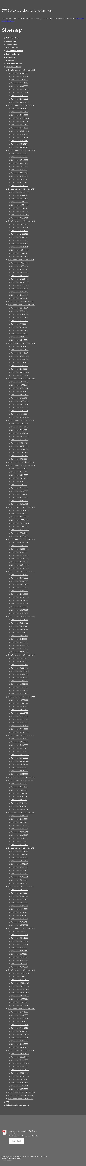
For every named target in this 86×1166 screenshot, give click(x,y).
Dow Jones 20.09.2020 (20, 973)
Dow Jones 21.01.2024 (19, 453)
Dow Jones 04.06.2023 (19, 549)
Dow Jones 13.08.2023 (19, 526)
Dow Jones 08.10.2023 (19, 501)
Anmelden (10, 57)
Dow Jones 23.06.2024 (19, 385)
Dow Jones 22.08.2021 (19, 825)
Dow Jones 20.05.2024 (19, 401)
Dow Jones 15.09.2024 (19, 353)
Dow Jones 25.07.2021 (19, 838)
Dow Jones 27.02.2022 (19, 752)
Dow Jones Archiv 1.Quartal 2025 (21, 260)
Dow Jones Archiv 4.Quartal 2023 (21, 465)
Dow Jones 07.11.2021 (19, 800)
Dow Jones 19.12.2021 (19, 784)
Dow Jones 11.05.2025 (19, 240)
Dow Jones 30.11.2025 (19, 163)
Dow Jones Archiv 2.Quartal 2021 (21, 848)
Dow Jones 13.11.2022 (19, 639)
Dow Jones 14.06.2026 (19, 73)
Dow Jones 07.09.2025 (19, 199)
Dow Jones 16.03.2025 (19, 269)
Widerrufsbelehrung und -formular (20, 1156)
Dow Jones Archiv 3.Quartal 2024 (21, 343)
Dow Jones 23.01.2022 (19, 764)
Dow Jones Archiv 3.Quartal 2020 (21, 970)
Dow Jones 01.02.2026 (19, 134)
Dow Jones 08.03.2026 (20, 118)
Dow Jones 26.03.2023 (19, 575)
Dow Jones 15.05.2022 (19, 716)
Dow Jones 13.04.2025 (19, 253)
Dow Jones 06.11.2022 (19, 642)
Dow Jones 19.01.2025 (19, 292)
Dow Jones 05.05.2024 (19, 404)
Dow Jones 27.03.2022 (19, 739)
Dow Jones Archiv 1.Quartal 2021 (21, 887)
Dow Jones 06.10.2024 (19, 340)
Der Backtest (13, 48)
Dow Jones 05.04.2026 (19, 102)
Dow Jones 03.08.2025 (20, 215)
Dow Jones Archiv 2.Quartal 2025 (21, 221)
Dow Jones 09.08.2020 (20, 989)
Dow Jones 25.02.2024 (19, 440)
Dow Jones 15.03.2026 (19, 115)
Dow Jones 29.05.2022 (19, 710)
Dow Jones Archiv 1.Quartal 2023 (21, 572)
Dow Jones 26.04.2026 (19, 93)
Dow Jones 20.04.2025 (19, 250)
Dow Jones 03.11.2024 (19, 330)
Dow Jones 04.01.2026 (19, 147)
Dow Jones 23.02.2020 (20, 1070)
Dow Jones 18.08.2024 (19, 366)
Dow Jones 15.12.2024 (19, 311)
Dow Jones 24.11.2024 (19, 321)
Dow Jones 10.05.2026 (19, 86)
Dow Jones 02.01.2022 (19, 774)
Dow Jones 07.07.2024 (19, 375)
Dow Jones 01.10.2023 (19, 504)
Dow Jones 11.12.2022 (19, 626)
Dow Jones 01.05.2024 (19, 408)
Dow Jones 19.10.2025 (19, 183)
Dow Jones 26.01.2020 (19, 1079)
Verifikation (12, 60)
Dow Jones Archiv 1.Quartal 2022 (21, 735)
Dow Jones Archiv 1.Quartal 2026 (21, 105)
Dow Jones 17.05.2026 (19, 83)
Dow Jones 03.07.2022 (19, 694)
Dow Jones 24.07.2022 (19, 684)
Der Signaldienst (13, 54)
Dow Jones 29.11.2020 (19, 941)
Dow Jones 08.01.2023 (19, 610)
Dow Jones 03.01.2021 (19, 925)
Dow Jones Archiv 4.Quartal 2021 (21, 780)
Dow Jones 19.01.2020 (19, 1083)
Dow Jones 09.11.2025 (19, 173)
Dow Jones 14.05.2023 (19, 552)
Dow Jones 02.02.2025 (19, 285)
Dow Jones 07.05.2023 (19, 555)
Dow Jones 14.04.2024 (19, 414)
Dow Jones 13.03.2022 (19, 745)
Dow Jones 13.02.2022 (19, 758)
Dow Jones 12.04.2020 (19, 1044)
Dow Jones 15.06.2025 (19, 231)
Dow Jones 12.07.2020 (19, 1002)
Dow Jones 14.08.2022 (19, 674)
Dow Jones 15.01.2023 (19, 607)
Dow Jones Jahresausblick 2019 (20, 1095)
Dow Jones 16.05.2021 (19, 867)
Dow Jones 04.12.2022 (19, 629)
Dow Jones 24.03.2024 (19, 427)
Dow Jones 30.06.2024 (19, 382)
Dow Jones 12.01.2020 (19, 1086)
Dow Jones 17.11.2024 (19, 324)
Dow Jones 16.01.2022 (19, 768)
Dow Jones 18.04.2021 (19, 877)
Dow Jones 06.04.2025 (19, 256)
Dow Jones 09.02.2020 (20, 1073)
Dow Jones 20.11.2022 (19, 636)
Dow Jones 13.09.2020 (19, 977)
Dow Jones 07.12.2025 (19, 160)
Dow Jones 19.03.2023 (19, 578)
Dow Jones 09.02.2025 (19, 282)
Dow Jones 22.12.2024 (19, 308)
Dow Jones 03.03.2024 (20, 436)
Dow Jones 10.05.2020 (19, 1031)
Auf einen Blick (12, 38)
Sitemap (4, 1158)
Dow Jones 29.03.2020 (20, 1054)
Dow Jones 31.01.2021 (19, 915)
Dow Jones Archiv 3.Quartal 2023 (21, 507)
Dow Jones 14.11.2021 (19, 797)
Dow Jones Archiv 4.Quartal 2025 (21, 150)
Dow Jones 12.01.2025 (19, 295)
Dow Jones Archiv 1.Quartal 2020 (21, 1050)
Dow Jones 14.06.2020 (19, 1015)
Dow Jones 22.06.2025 (19, 228)
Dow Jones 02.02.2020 (20, 1076)
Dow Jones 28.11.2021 (19, 790)
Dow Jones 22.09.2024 (19, 350)
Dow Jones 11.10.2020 (19, 964)
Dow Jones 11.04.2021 (19, 880)
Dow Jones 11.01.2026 (19, 144)
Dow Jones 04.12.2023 (19, 475)
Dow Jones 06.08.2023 (20, 530)
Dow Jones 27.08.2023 (19, 520)
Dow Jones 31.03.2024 (19, 424)
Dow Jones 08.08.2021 (19, 832)
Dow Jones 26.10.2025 (19, 179)
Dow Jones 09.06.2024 (19, 391)
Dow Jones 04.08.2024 (20, 372)
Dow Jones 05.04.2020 (20, 1047)
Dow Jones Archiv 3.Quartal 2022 (21, 655)
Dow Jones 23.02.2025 (19, 279)
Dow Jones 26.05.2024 (19, 398)
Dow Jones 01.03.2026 (19, 121)
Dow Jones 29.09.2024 (19, 346)
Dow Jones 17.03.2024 (19, 430)
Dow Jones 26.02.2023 (19, 588)
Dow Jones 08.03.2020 (20, 1063)
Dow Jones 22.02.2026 (19, 125)
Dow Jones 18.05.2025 (19, 237)
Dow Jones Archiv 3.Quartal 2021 (21, 813)
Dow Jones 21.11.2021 (19, 793)
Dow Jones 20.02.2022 (20, 755)
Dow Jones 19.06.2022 (19, 703)
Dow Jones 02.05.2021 (19, 870)
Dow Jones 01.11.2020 (19, 954)
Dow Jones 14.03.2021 (19, 896)
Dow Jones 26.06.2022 (19, 700)
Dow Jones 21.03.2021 (19, 893)
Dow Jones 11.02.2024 (19, 443)
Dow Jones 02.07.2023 (19, 536)
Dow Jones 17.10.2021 (19, 803)
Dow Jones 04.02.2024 (20, 446)
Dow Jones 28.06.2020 (20, 996)
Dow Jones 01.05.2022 (19, 723)
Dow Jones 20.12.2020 (19, 932)
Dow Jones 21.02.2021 (19, 906)
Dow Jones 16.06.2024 (19, 388)
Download (16, 1141)
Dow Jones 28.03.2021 (19, 890)
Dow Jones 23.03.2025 (19, 266)
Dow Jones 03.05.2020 (20, 1034)
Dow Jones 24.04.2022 (19, 726)
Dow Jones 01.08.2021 (19, 835)
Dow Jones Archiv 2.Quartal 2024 (21, 379)
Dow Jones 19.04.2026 (19, 96)
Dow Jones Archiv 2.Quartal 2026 (21, 70)
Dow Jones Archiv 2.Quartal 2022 (21, 697)
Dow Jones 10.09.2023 (19, 514)
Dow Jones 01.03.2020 (19, 1067)
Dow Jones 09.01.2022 (19, 771)
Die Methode (11, 44)
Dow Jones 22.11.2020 (19, 944)
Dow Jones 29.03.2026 (19, 109)
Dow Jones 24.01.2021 (19, 919)
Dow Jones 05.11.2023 (19, 488)
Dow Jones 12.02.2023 (19, 594)
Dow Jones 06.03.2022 (19, 748)
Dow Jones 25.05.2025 (19, 234)
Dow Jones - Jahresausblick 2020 (21, 1092)
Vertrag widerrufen (14, 1158)
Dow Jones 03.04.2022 (20, 732)
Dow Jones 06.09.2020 (20, 980)
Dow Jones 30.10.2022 (19, 645)
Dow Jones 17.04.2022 (19, 729)
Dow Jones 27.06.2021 (19, 851)
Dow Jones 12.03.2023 (19, 581)
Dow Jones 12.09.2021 (19, 819)
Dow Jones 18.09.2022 (19, 662)
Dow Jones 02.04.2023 (20, 568)
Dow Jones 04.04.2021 (19, 883)
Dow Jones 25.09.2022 (19, 658)
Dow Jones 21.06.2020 (19, 1012)
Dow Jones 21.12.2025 (19, 154)
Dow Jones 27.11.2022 (19, 633)
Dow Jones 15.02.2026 (19, 128)
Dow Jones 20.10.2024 (19, 337)
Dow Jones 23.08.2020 (20, 986)
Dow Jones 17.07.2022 (19, 687)
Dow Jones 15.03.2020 (19, 1060)
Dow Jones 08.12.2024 (19, 314)
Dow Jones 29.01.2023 (19, 600)
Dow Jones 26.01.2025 (19, 289)
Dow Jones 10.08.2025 (19, 211)
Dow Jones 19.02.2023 (19, 591)
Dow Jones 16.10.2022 (19, 649)
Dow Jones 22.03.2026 (19, 112)
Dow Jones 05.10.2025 (19, 186)
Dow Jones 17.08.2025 (19, 208)
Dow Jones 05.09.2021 (19, 822)
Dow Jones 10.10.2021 (19, 806)
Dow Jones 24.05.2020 (19, 1025)
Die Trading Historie (14, 51)
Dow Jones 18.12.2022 (19, 623)
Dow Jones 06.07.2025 (19, 218)
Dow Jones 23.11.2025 (19, 166)
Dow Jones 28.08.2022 (20, 671)
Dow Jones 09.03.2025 (19, 273)
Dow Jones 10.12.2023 (19, 472)
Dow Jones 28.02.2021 (19, 903)
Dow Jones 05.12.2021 (19, 787)
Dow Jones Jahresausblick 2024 (21, 462)
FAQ (7, 1102)
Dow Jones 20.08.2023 (20, 523)
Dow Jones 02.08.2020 (20, 993)
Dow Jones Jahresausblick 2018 (20, 1099)
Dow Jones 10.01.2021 (19, 922)
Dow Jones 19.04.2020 (19, 1041)
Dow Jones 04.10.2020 (19, 967)
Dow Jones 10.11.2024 (19, 327)
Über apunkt (11, 41)
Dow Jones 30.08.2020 (20, 983)
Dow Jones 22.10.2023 (19, 494)
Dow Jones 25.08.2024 (19, 363)
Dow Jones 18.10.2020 (19, 960)
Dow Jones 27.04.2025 (19, 247)
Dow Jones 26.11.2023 (19, 478)
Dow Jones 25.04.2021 (19, 874)
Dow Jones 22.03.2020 (20, 1057)
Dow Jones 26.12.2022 (19, 620)
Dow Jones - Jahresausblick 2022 (21, 777)
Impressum (4, 1156)
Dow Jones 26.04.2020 (19, 1038)
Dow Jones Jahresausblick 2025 (20, 301)
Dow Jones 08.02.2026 (20, 131)
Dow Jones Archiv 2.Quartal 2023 (21, 539)
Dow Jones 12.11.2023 (19, 485)
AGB (9, 1156)
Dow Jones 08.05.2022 (20, 719)
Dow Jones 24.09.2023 (19, 510)
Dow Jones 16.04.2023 (19, 562)
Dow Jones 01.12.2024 (19, 318)
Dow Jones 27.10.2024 (19, 334)
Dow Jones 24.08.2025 (19, 205)
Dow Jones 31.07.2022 (19, 681)
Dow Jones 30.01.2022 (19, 761)
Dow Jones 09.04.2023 (20, 565)
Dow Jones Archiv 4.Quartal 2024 (21, 305)
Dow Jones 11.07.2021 (19, 842)
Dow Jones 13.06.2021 (19, 854)
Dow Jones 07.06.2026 (19, 76)
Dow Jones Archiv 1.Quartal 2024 (21, 420)
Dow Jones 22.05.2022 (19, 713)
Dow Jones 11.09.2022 (19, 665)
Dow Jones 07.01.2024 (19, 459)
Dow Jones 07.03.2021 (19, 899)
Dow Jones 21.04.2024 (19, 411)
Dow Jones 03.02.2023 (20, 597)
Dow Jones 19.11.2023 (19, 481)
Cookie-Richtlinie (42, 1156)
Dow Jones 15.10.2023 (19, 498)
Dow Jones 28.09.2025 (19, 192)
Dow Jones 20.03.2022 (20, 742)
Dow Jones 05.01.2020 (19, 1089)
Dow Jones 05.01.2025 (19, 298)
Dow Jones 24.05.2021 (19, 864)
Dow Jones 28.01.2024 (19, 449)
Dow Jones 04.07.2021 (19, 845)
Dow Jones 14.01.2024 (19, 456)
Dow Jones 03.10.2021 (19, 809)
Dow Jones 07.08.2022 (20, 678)
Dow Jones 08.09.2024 (20, 356)
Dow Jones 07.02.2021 (19, 912)
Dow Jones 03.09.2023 (20, 517)
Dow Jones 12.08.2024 (19, 369)
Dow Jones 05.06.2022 (19, 707)
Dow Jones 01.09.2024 (19, 359)
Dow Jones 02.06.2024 (19, 395)
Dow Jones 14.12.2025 (19, 157)
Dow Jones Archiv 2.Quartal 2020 (21, 1009)
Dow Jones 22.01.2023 (19, 604)
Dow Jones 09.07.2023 (19, 533)
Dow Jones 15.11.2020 (19, 948)
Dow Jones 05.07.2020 (19, 1005)
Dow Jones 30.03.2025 (19, 263)
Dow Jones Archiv (13, 67)
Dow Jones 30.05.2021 (19, 861)
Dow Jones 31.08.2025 (19, 202)
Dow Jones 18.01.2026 (19, 141)
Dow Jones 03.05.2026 (19, 89)
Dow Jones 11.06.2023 (19, 546)
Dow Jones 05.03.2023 (19, 584)
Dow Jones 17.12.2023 (19, 469)
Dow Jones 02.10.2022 (19, 652)
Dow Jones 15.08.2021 (19, 829)
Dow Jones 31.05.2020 (19, 1022)
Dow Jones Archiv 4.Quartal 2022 (21, 617)
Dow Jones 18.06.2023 (19, 543)
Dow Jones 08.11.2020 (19, 951)
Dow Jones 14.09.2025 (19, 195)
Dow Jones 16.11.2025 (19, 170)
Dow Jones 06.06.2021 (19, 858)
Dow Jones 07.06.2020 (19, 1018)
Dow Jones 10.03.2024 (19, 433)
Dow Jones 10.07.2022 (19, 690)
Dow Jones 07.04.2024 (19, 417)
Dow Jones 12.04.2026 (19, 99)
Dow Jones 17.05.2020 (19, 1028)
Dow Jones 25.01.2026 (19, 138)
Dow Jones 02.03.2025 (19, 276)
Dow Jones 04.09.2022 (20, 668)
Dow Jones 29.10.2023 (19, 491)
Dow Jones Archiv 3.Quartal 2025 (21, 189)
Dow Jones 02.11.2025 (19, 176)
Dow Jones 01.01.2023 (19, 613)
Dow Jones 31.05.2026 (19, 80)
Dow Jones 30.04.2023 (20, 559)
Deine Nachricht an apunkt (17, 1105)
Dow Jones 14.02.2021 (19, 909)
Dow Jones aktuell (14, 64)
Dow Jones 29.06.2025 (19, 224)
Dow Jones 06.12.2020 (19, 938)
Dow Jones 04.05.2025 (19, 244)
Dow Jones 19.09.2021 (19, 816)
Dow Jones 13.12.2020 (19, 935)
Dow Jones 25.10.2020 (19, 957)
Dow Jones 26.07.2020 (19, 999)
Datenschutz (33, 1156)
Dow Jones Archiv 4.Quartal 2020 (21, 928)
